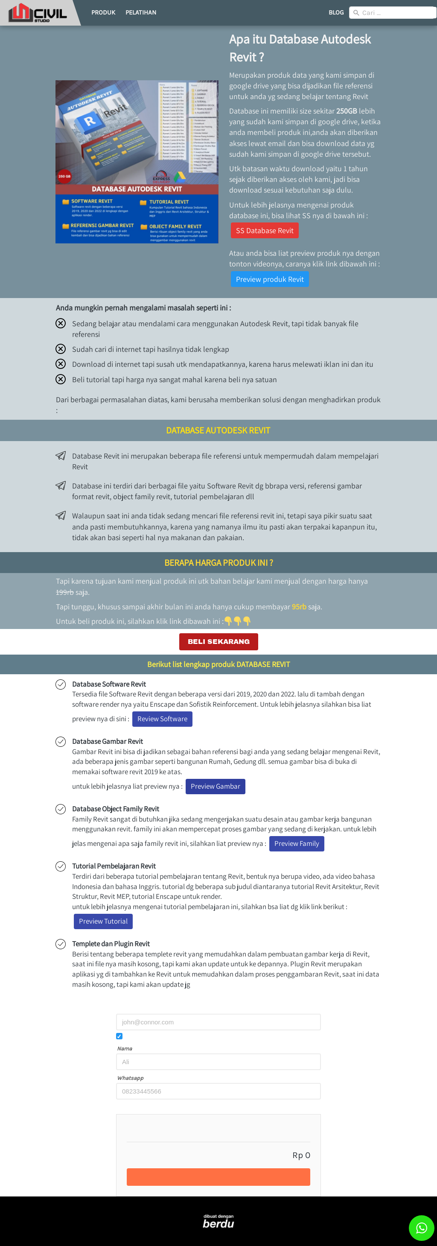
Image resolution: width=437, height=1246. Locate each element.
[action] (421, 1228)
